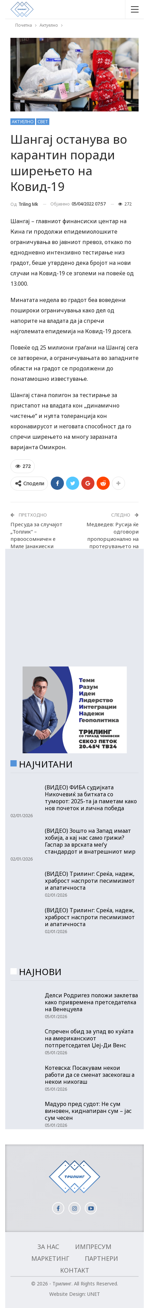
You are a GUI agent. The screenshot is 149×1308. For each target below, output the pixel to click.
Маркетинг (50, 1258)
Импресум (93, 1246)
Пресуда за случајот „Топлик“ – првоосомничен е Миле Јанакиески (36, 535)
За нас (48, 1246)
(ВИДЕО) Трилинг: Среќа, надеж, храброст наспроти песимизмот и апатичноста (90, 880)
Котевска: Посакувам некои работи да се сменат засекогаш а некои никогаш (89, 1074)
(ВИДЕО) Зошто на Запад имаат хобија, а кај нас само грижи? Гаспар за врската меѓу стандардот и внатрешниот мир (90, 841)
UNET (93, 1294)
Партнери (101, 1258)
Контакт (74, 1270)
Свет (43, 122)
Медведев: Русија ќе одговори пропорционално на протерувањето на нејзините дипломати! (110, 539)
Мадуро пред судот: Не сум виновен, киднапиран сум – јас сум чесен (88, 1111)
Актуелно (23, 122)
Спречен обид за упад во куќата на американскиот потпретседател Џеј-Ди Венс (89, 1038)
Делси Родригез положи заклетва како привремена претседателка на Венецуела (91, 1002)
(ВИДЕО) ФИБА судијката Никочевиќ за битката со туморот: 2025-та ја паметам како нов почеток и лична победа (91, 797)
